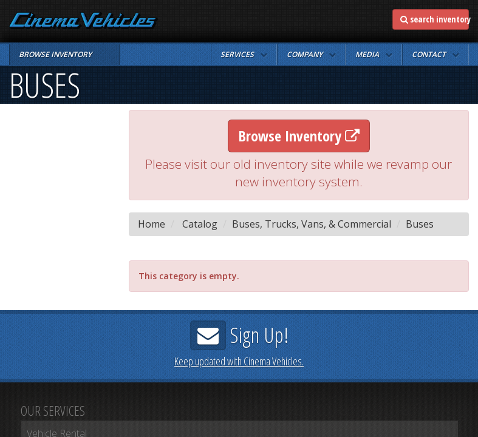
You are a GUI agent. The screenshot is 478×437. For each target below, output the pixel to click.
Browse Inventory (299, 136)
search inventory (434, 19)
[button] (244, 54)
